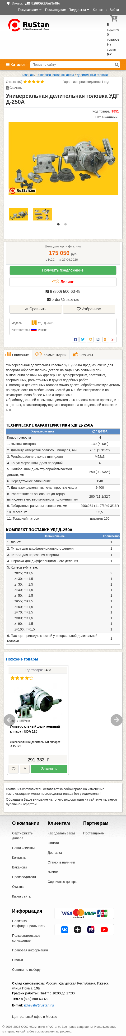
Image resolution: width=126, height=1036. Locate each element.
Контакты (100, 10)
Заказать (49, 769)
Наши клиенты (23, 848)
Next (116, 720)
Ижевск (17, 3)
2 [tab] (66, 225)
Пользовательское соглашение (26, 938)
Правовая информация (30, 950)
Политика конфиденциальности (29, 923)
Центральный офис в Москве (34, 1017)
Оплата (53, 843)
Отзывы (18, 887)
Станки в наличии (61, 862)
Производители (24, 877)
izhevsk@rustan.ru (39, 1005)
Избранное (89, 309)
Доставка (55, 853)
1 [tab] (59, 225)
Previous (9, 720)
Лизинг (63, 282)
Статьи (17, 960)
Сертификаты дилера (22, 835)
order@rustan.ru (63, 300)
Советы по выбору (26, 969)
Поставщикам (55, 10)
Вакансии (19, 867)
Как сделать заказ (61, 833)
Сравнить (36, 309)
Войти (114, 10)
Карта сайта (21, 896)
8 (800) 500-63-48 (63, 291)
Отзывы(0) (14, 82)
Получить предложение (63, 270)
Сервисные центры (62, 882)
